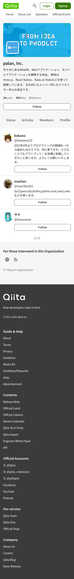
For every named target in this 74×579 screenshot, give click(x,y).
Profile (65, 120)
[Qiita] (11, 6)
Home (10, 120)
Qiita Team (10, 516)
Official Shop (11, 529)
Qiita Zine (9, 522)
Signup (63, 6)
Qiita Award (10, 434)
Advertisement (12, 384)
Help (6, 377)
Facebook (9, 485)
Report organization (18, 270)
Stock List (24, 14)
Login (47, 6)
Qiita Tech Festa (13, 428)
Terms (7, 345)
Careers (8, 553)
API (5, 447)
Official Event (61, 14)
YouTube (8, 491)
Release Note (11, 402)
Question (42, 14)
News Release (12, 566)
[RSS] (16, 260)
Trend (9, 14)
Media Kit (9, 364)
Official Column (13, 415)
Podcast (8, 498)
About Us (9, 546)
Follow (37, 106)
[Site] (7, 260)
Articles (27, 120)
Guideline (9, 358)
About (7, 338)
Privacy (7, 351)
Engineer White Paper (17, 441)
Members (47, 120)
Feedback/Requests (15, 371)
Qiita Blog (9, 560)
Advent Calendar (13, 421)
